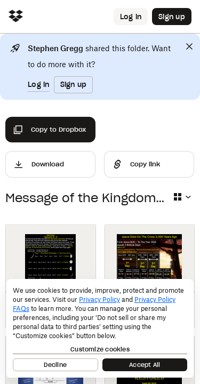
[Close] (189, 46)
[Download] (50, 164)
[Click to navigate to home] (16, 16)
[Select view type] (182, 196)
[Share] (149, 164)
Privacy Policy (99, 299)
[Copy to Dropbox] (50, 129)
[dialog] (100, 328)
